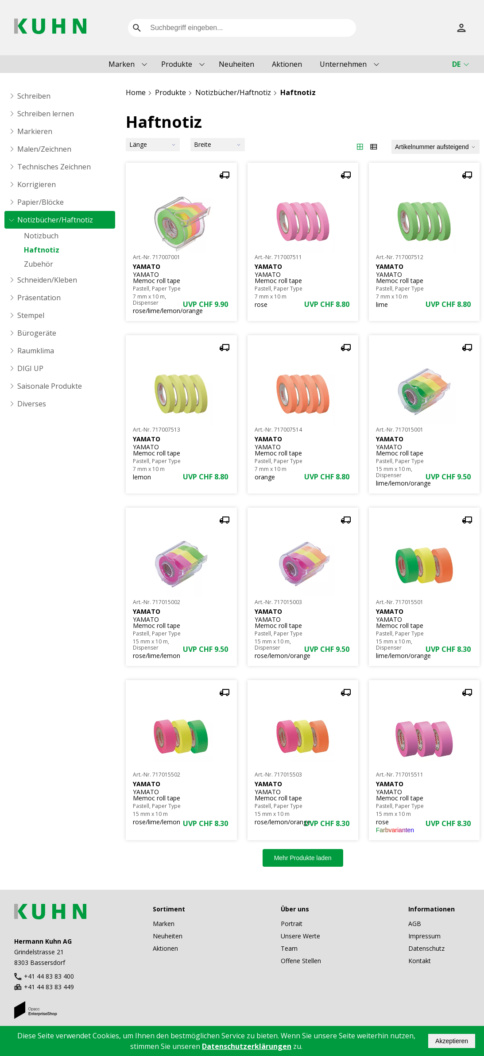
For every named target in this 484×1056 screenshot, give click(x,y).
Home (136, 92)
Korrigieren (36, 184)
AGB (414, 923)
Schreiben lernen (45, 114)
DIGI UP (30, 368)
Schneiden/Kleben (47, 280)
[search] (137, 27)
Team (289, 948)
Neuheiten (236, 64)
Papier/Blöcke (40, 202)
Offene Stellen (301, 961)
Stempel (30, 315)
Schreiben (33, 96)
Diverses (31, 404)
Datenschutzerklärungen (246, 1046)
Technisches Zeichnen (54, 167)
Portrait (291, 923)
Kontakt (419, 961)
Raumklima (35, 351)
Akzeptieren (451, 1041)
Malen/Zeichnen (44, 149)
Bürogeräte (36, 333)
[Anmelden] (461, 28)
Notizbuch (41, 236)
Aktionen (287, 64)
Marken (121, 64)
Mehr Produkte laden (303, 857)
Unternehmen (343, 64)
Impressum (424, 936)
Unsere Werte (300, 936)
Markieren (34, 131)
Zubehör (38, 264)
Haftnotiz (41, 250)
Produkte (176, 64)
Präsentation (39, 297)
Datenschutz (426, 948)
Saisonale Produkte (49, 386)
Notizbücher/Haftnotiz (55, 220)
